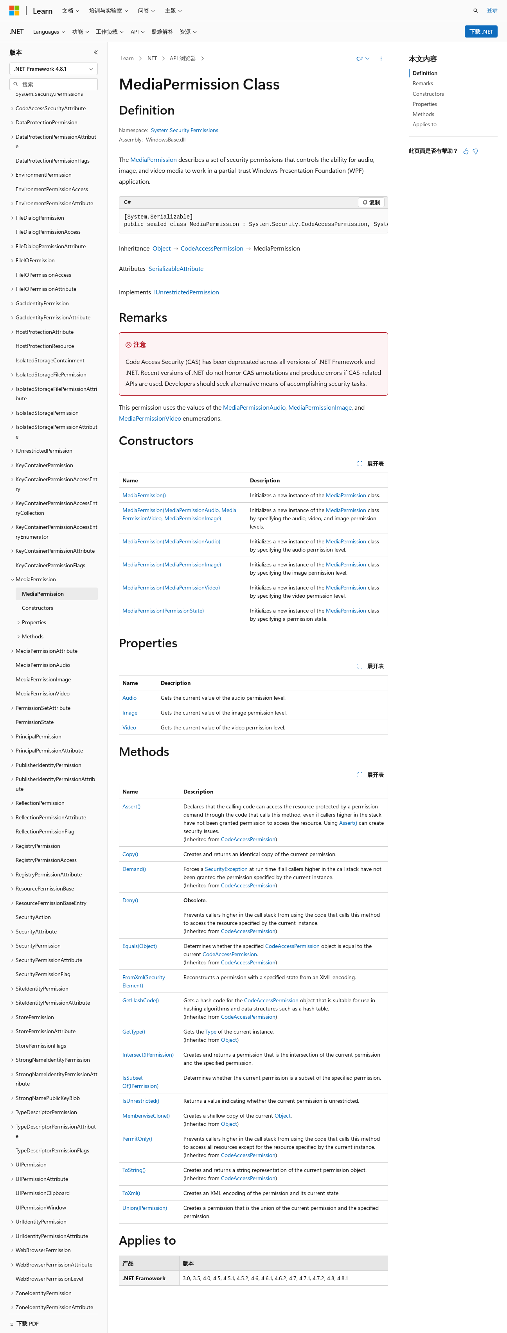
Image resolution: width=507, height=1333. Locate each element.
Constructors (428, 93)
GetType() (133, 1031)
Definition (425, 73)
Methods (423, 114)
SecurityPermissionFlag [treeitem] (43, 951)
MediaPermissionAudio (254, 407)
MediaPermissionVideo (150, 418)
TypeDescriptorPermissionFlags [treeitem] (52, 1128)
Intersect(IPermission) (148, 1054)
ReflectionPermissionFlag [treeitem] (45, 809)
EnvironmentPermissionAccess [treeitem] (52, 166)
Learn (127, 58)
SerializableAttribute (176, 268)
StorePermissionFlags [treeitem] (41, 1023)
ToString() (134, 1170)
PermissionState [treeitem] (35, 699)
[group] (253, 221)
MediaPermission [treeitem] (43, 571)
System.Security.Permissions (184, 130)
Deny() (130, 900)
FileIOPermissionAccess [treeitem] (43, 252)
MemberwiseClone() (146, 1115)
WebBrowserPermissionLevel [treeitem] (49, 1256)
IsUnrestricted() (140, 1100)
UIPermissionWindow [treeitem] (41, 1185)
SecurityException (226, 869)
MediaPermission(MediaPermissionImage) (171, 564)
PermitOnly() (137, 1138)
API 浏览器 (183, 58)
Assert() (131, 806)
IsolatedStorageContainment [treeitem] (50, 338)
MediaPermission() (144, 495)
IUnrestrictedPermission (186, 292)
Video (129, 727)
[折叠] (96, 52)
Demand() (134, 869)
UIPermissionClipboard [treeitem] (43, 1170)
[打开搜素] (476, 11)
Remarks (423, 83)
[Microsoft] (14, 10)
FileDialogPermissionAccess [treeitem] (48, 209)
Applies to (425, 124)
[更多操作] (381, 58)
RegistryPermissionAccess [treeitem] (46, 837)
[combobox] (53, 69)
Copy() (130, 854)
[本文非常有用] (466, 151)
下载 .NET (481, 31)
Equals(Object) (139, 946)
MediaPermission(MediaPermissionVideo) (171, 587)
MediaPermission (153, 159)
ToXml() (131, 1193)
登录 (492, 10)
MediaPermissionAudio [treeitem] (43, 642)
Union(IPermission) (144, 1207)
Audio (129, 697)
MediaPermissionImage (320, 407)
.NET (151, 58)
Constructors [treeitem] (37, 585)
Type (210, 1031)
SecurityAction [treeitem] (33, 894)
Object (162, 248)
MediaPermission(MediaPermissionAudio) (171, 541)
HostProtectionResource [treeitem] (45, 323)
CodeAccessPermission (212, 248)
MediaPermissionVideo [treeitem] (43, 671)
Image (129, 712)
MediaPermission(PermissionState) (163, 610)
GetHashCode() (140, 1000)
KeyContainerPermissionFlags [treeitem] (50, 542)
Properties (425, 104)
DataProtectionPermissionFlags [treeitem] (53, 138)
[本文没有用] (475, 151)
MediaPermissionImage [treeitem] (43, 657)
